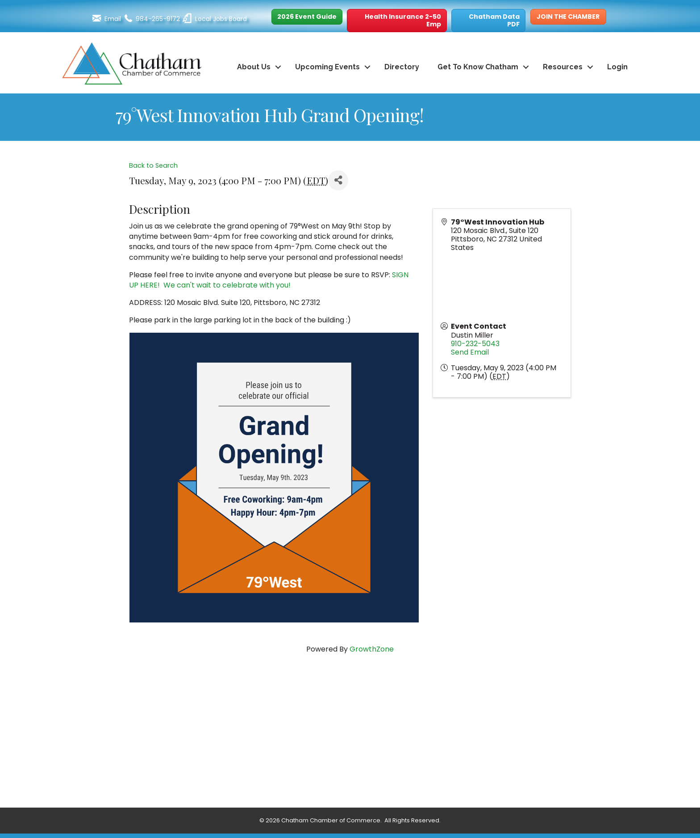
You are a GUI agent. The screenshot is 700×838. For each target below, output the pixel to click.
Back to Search (153, 165)
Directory (401, 67)
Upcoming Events (327, 67)
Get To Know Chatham (478, 67)
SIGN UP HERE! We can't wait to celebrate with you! (268, 280)
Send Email (470, 352)
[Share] (338, 180)
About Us (254, 67)
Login (617, 67)
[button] (306, 17)
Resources (563, 67)
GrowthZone (372, 649)
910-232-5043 (475, 344)
